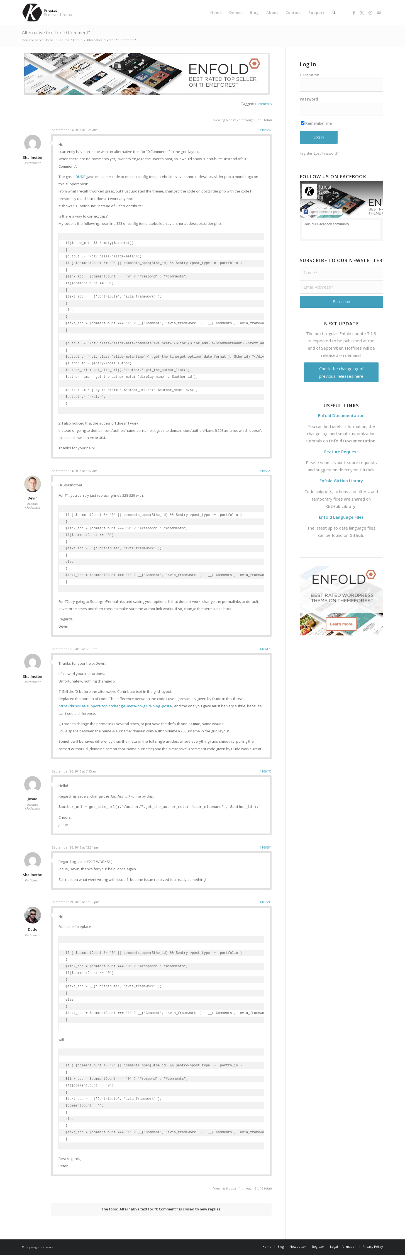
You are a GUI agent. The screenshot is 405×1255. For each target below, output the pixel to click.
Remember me (316, 123)
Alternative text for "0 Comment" (56, 33)
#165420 (266, 471)
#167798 (266, 902)
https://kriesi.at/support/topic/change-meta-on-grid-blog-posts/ (115, 705)
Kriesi (325, 187)
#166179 (266, 649)
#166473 (266, 771)
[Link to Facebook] (354, 12)
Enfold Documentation (352, 440)
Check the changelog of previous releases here (341, 372)
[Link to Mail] (379, 12)
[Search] (333, 12)
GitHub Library (340, 506)
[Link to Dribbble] (370, 12)
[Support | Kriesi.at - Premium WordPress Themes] (32, 12)
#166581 (266, 847)
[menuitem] (216, 12)
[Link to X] (362, 12)
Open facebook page (322, 211)
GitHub (367, 469)
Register (306, 153)
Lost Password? (326, 153)
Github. (357, 535)
